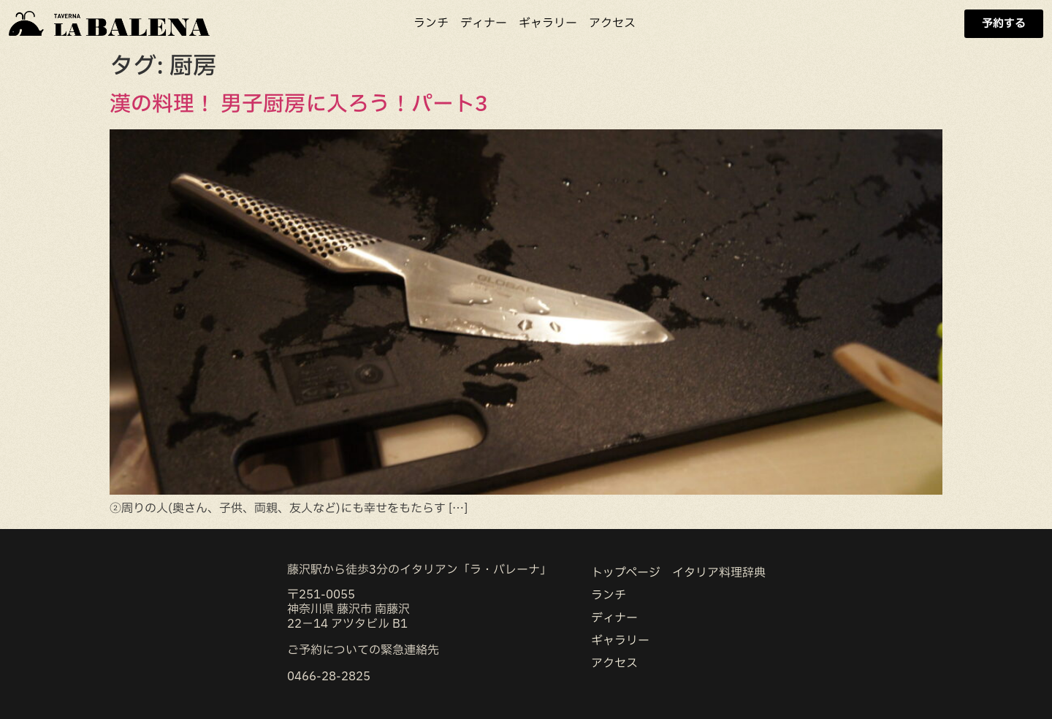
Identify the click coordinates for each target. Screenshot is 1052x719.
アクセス (612, 23)
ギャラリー (548, 23)
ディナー (483, 23)
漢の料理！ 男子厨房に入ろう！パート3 (299, 104)
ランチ (431, 23)
